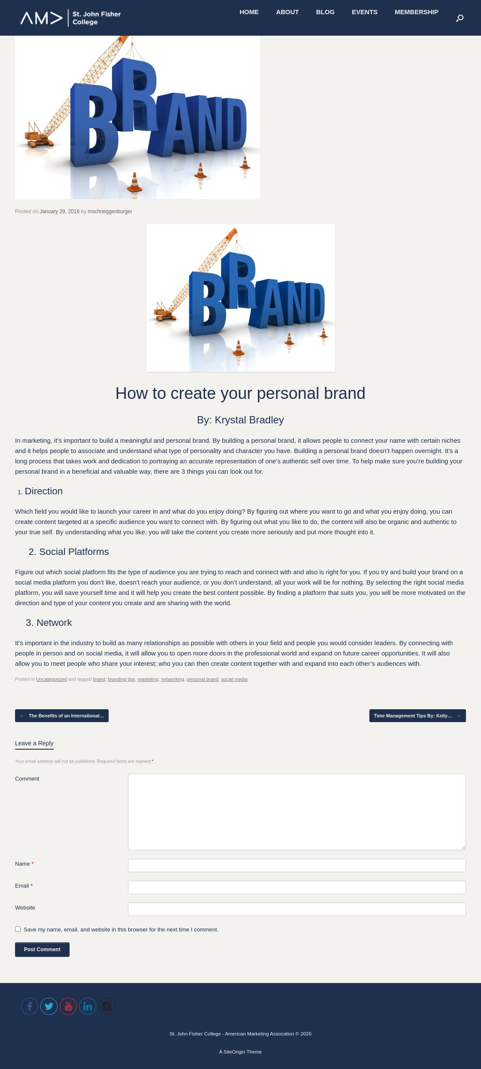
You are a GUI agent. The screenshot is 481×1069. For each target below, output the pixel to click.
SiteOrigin (234, 1051)
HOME (249, 11)
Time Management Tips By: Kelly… (417, 716)
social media (234, 679)
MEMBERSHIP (416, 11)
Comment (27, 778)
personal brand (203, 679)
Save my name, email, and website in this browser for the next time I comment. (121, 929)
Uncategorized (51, 679)
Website (25, 907)
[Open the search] (459, 18)
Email (24, 885)
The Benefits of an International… (62, 716)
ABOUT (287, 11)
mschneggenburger (110, 211)
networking (172, 679)
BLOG (325, 11)
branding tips (121, 679)
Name (24, 864)
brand (99, 679)
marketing (148, 679)
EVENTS (364, 11)
